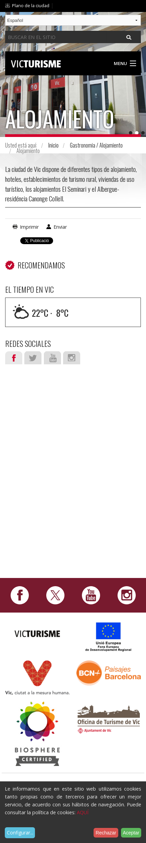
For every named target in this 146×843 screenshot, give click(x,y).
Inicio (53, 145)
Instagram (71, 357)
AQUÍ (82, 812)
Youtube (52, 357)
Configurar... (20, 832)
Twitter (32, 357)
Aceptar (131, 832)
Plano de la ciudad (30, 5)
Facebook (13, 357)
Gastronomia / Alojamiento (96, 145)
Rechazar (106, 832)
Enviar (60, 227)
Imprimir (29, 227)
